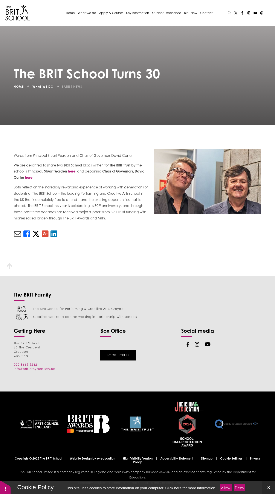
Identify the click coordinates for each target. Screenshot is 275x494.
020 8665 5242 (25, 364)
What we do (42, 86)
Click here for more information (190, 488)
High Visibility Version (138, 458)
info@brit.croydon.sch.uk (34, 369)
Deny (239, 488)
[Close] (268, 487)
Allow (225, 488)
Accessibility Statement (176, 458)
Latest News (72, 86)
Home (19, 86)
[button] (5, 487)
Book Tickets (118, 355)
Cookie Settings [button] (231, 458)
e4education (106, 458)
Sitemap (206, 458)
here (71, 171)
